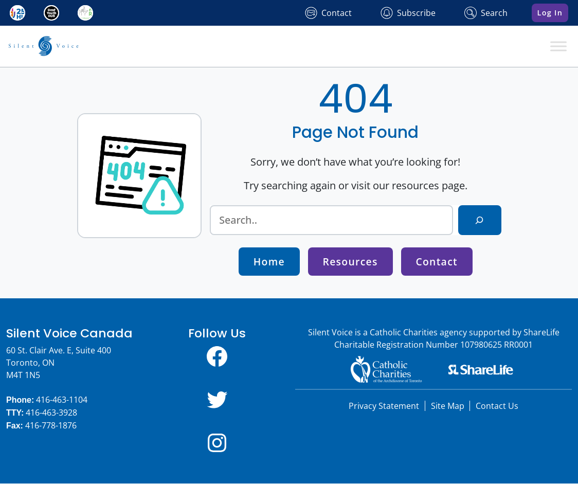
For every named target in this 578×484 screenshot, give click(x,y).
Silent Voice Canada (69, 333)
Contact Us (497, 406)
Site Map (447, 406)
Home (268, 262)
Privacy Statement (384, 406)
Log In (550, 12)
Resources (350, 262)
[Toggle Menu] (558, 46)
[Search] (479, 220)
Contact (437, 262)
